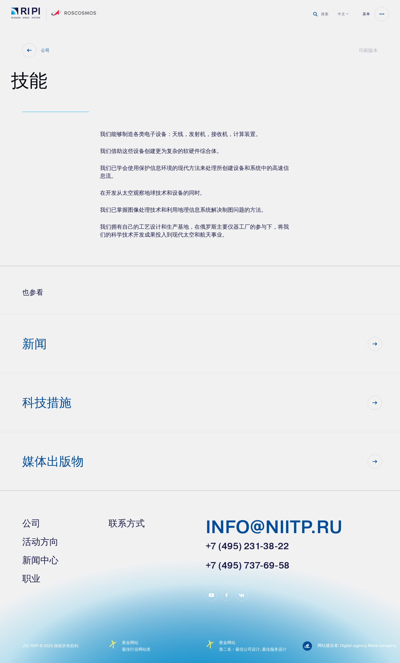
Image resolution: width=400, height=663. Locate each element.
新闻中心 (40, 560)
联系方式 (126, 523)
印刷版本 (368, 50)
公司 (31, 523)
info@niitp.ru (274, 528)
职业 (31, 578)
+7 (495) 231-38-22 (247, 546)
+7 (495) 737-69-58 (247, 565)
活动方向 (40, 541)
